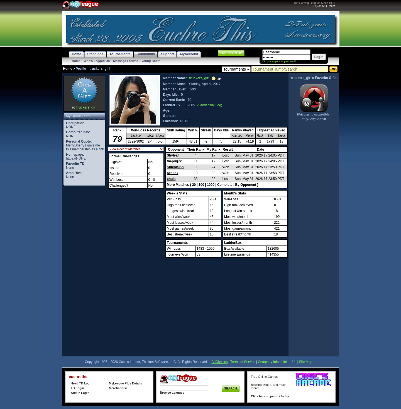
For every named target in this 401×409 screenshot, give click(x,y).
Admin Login (80, 392)
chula (171, 179)
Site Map (305, 362)
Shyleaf (173, 155)
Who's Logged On (97, 60)
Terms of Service (242, 362)
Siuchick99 (175, 167)
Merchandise (118, 388)
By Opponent (245, 185)
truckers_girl (86, 107)
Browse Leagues (172, 392)
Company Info (268, 362)
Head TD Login (81, 383)
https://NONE (76, 158)
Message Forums (125, 60)
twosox (172, 173)
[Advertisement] (84, 270)
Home (76, 60)
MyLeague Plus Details (125, 383)
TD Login (77, 388)
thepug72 (174, 161)
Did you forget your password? (279, 61)
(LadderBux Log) (209, 105)
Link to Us (289, 362)
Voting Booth (150, 60)
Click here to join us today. (270, 396)
